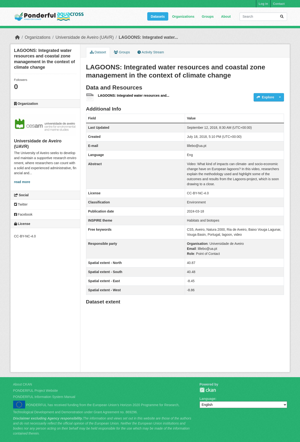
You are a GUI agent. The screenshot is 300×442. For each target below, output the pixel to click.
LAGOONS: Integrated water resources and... (133, 95)
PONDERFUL (208, 389)
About (226, 16)
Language (207, 399)
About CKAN (22, 384)
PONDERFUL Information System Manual (44, 397)
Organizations (183, 16)
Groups (208, 16)
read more (22, 182)
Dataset (98, 52)
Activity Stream (150, 52)
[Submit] (282, 16)
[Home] (17, 37)
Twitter (21, 204)
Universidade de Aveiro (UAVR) (84, 37)
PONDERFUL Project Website (35, 390)
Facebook (23, 214)
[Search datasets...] (263, 16)
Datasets (158, 16)
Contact (278, 4)
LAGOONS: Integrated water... (148, 37)
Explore (265, 97)
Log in (263, 4)
